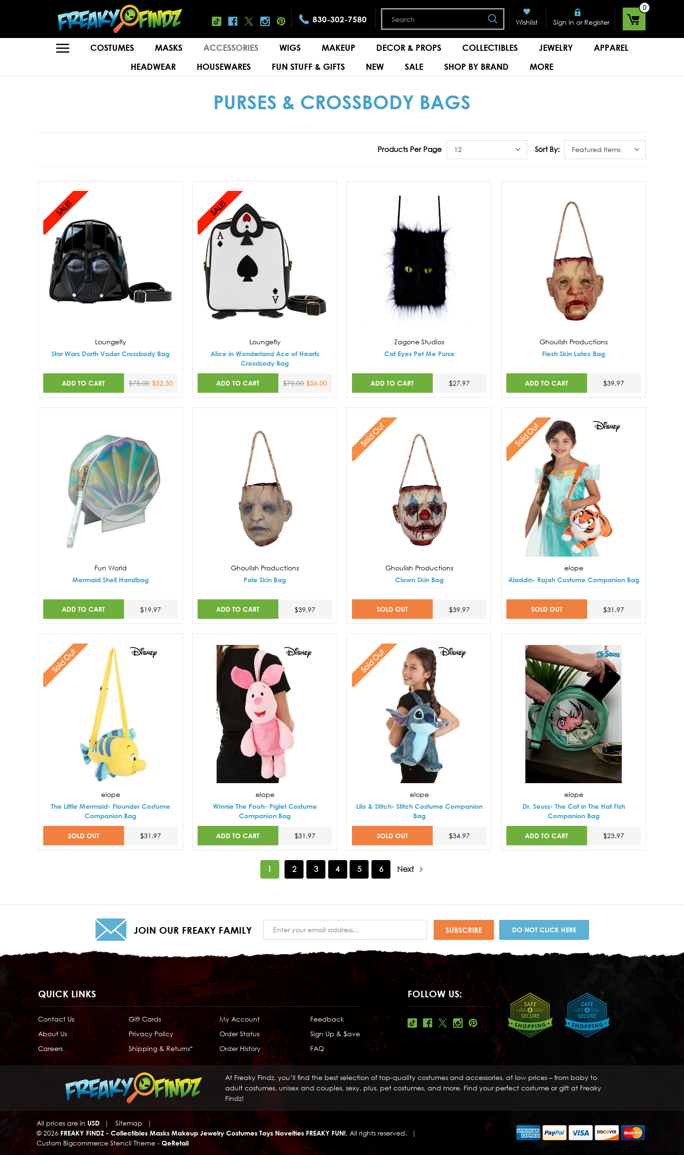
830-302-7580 (340, 19)
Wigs (290, 47)
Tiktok (216, 21)
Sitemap (128, 1123)
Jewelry (556, 47)
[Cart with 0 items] (634, 19)
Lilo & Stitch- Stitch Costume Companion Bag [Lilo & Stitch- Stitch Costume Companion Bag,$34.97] (419, 811)
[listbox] (486, 149)
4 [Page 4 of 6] (337, 869)
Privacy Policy (151, 1034)
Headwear (153, 66)
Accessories (230, 47)
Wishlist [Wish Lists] (527, 22)
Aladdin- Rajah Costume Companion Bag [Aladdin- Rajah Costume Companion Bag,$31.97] (573, 580)
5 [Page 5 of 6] (359, 869)
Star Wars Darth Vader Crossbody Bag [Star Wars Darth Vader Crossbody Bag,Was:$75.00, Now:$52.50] (110, 354)
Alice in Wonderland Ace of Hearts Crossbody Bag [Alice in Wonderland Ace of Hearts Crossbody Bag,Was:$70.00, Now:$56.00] (264, 358)
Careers (50, 1048)
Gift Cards (145, 1019)
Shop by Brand (476, 66)
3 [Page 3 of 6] (316, 869)
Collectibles (490, 47)
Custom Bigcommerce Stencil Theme (96, 1143)
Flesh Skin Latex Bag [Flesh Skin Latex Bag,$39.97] (573, 354)
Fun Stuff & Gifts (308, 66)
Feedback (327, 1019)
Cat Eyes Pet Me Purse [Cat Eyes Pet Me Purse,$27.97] (419, 354)
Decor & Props (408, 47)
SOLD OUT (392, 609)
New (375, 66)
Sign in (563, 22)
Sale (414, 66)
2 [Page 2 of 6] (294, 869)
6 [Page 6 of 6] (381, 869)
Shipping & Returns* (161, 1048)
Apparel (611, 47)
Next (410, 869)
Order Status (239, 1034)
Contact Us (56, 1019)
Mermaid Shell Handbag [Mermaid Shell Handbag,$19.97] (110, 580)
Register (596, 22)
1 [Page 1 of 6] (269, 869)
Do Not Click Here (544, 930)
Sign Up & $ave (335, 1034)
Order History (240, 1048)
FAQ (317, 1048)
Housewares (224, 66)
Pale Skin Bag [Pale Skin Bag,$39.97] (265, 580)
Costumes (112, 47)
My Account (239, 1019)
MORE (541, 66)
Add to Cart (83, 383)
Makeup (338, 47)
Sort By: (547, 149)
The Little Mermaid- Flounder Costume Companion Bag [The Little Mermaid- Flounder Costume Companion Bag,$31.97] (110, 811)
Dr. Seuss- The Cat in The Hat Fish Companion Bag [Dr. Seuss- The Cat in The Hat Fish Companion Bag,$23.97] (573, 811)
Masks (168, 47)
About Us (52, 1034)
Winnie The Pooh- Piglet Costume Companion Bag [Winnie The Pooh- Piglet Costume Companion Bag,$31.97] (265, 811)
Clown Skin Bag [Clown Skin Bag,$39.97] (419, 580)
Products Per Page (410, 149)
